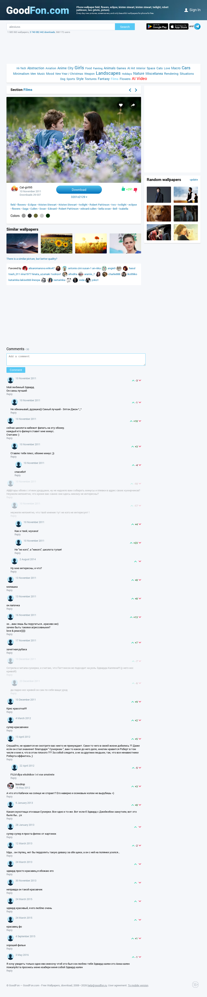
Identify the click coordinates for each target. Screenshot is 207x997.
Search (125, 26)
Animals (109, 68)
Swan (42, 208)
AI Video (139, 78)
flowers (21, 204)
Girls (79, 67)
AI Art (131, 68)
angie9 (112, 268)
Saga (25, 208)
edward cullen (88, 208)
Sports (71, 79)
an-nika (96, 268)
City (70, 68)
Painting (97, 68)
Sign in (192, 9)
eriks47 (50, 268)
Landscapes (108, 73)
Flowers (125, 79)
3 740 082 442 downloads (42, 32)
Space (151, 68)
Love (167, 68)
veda (82, 280)
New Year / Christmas (69, 74)
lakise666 (26, 280)
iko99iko (132, 274)
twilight (83, 204)
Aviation (50, 68)
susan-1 (87, 268)
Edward (52, 208)
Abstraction (35, 68)
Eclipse (32, 204)
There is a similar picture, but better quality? (31, 259)
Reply (9, 395)
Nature (138, 73)
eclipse (133, 204)
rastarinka (60, 280)
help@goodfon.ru (97, 987)
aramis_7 (89, 274)
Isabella (123, 208)
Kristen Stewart (47, 204)
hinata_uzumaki (41, 274)
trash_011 (14, 274)
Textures (91, 79)
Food (88, 68)
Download (79, 189)
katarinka (14, 280)
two (113, 204)
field (13, 204)
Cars (186, 67)
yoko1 (95, 280)
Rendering (171, 73)
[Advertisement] (103, 49)
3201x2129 (79, 196)
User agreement (117, 987)
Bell (115, 208)
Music (41, 74)
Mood (50, 73)
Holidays (127, 74)
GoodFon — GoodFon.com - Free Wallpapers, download (40, 987)
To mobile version (138, 987)
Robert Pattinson (99, 204)
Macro (176, 68)
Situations (187, 73)
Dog (62, 79)
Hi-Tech (21, 68)
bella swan (104, 208)
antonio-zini (75, 268)
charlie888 (114, 274)
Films (114, 79)
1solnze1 (56, 274)
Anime (62, 68)
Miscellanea (154, 73)
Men (33, 74)
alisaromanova (37, 268)
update (194, 179)
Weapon (89, 74)
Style (79, 79)
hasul (132, 268)
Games (121, 68)
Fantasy (104, 79)
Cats (159, 68)
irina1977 (26, 274)
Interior (141, 68)
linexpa (36, 280)
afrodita (73, 274)
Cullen (33, 208)
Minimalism (21, 73)
